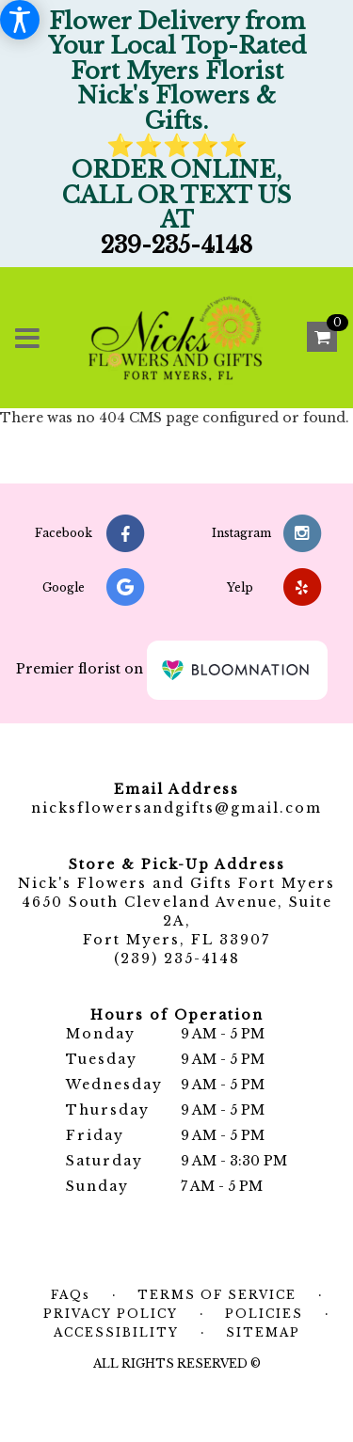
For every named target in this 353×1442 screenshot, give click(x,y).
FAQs (70, 1295)
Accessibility (116, 1332)
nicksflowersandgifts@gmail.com (176, 808)
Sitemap (263, 1332)
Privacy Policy (110, 1314)
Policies (264, 1314)
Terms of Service (217, 1295)
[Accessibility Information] (20, 20)
